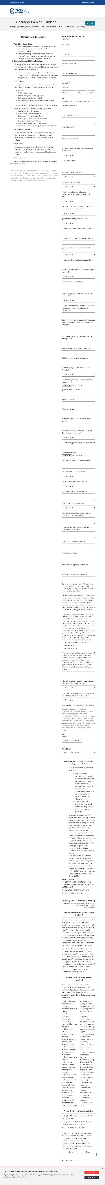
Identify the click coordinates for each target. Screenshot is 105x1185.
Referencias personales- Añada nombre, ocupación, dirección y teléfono (76, 514)
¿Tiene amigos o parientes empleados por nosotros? (77, 295)
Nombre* (65, 44)
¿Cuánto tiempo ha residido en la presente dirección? (77, 149)
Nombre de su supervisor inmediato (75, 565)
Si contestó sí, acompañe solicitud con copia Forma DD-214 (77, 381)
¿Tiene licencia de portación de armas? (76, 219)
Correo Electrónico (69, 106)
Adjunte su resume (69, 452)
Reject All (92, 1177)
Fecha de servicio (68, 399)
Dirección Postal (68, 127)
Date (88, 1153)
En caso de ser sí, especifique (72, 282)
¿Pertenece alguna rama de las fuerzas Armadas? (76, 369)
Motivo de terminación (70, 553)
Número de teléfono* (69, 73)
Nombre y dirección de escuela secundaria (77, 460)
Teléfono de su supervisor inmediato (75, 574)
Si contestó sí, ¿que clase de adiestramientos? (78, 443)
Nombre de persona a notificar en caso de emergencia (77, 337)
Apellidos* (65, 54)
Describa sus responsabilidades (73, 541)
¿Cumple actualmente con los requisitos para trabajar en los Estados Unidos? (78, 682)
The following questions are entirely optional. (78, 705)
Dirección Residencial (70, 115)
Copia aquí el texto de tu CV (84, 101)
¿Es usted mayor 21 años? (72, 172)
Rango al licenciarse (69, 409)
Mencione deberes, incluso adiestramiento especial (77, 420)
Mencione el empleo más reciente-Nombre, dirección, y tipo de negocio (77, 528)
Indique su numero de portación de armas (77, 229)
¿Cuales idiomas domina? (72, 182)
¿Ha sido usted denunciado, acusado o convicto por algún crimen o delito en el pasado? (76, 194)
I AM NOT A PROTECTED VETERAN (75, 890)
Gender (72, 739)
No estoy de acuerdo (70, 648)
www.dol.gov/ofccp (77, 972)
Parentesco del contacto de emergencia (76, 348)
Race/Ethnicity (78, 751)
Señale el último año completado (73, 472)
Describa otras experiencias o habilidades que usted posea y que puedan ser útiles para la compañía (78, 322)
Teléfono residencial (70, 139)
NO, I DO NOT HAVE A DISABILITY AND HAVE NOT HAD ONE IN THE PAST (77, 1123)
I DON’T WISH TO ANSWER (72, 893)
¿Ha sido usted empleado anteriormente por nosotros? (78, 271)
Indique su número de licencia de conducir (77, 260)
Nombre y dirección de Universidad (74, 491)
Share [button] (90, 23)
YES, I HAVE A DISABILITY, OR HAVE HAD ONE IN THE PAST (77, 1117)
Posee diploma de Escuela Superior (75, 482)
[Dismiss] (102, 1168)
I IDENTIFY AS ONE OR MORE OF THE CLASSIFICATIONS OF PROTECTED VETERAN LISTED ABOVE (78, 884)
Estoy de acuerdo (69, 645)
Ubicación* (66, 83)
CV (63, 98)
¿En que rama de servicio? (71, 390)
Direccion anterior (68, 161)
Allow (91, 1172)
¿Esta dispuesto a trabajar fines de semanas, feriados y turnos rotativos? (78, 208)
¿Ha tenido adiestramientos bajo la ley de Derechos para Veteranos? (77, 432)
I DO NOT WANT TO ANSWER (73, 1128)
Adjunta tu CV (67, 101)
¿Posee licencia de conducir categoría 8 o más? (76, 249)
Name (70, 1153)
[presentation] (78, 1166)
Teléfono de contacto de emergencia (75, 358)
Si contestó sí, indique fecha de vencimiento (77, 238)
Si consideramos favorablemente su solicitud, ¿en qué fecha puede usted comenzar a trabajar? (78, 308)
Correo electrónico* (69, 64)
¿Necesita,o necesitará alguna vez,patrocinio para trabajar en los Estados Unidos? (78, 694)
